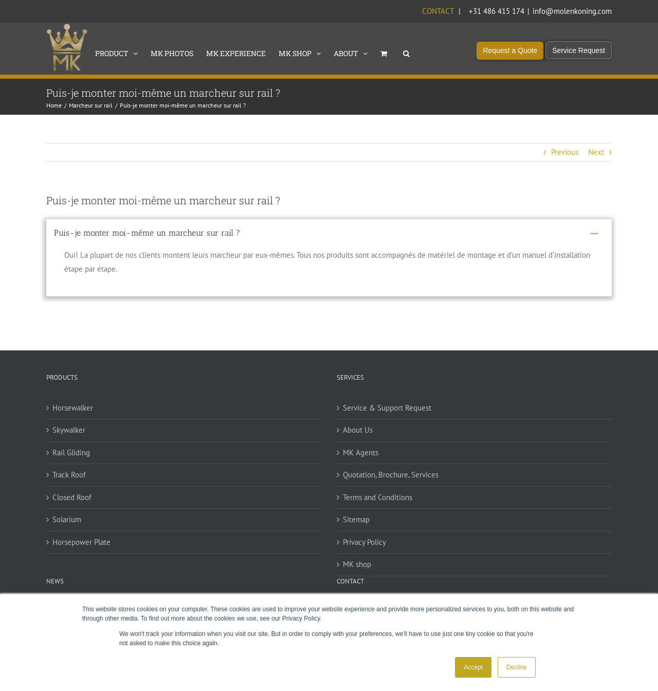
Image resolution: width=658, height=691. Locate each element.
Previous (564, 152)
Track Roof (69, 475)
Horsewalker (72, 408)
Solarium (66, 519)
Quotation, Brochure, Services (390, 475)
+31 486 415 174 (496, 11)
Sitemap (356, 519)
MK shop (357, 564)
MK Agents (360, 452)
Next (596, 152)
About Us (358, 430)
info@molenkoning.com (572, 11)
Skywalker (68, 430)
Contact (437, 11)
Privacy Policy (364, 542)
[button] (406, 52)
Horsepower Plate (81, 542)
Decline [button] (516, 667)
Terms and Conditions (377, 497)
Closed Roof (72, 497)
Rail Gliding (71, 452)
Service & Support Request (387, 408)
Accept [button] (473, 667)
